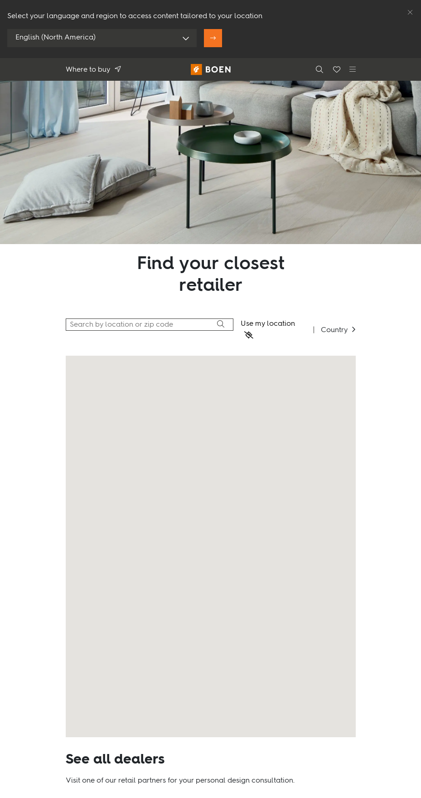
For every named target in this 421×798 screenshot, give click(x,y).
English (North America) (55, 37)
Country (334, 330)
